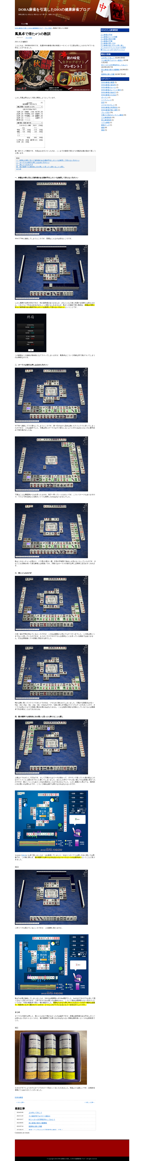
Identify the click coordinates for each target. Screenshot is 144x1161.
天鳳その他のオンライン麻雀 (112, 115)
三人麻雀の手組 (106, 35)
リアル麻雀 (105, 122)
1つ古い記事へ (20, 1102)
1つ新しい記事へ (89, 1102)
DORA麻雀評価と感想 (109, 110)
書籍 (103, 127)
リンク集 (24, 24)
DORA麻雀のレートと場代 (111, 90)
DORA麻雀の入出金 (108, 95)
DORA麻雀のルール (108, 87)
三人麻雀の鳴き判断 (108, 39)
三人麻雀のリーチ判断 (109, 37)
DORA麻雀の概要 (107, 82)
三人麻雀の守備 (106, 41)
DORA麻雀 (19, 1097)
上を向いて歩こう (35, 1112)
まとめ (18, 169)
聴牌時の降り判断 (35, 1126)
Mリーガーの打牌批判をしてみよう (42, 1119)
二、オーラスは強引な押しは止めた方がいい (33, 162)
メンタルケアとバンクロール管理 (113, 47)
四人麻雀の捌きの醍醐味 (38, 1123)
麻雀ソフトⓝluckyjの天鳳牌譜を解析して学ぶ (46, 1130)
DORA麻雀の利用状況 (109, 107)
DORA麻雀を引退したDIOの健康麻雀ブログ (54, 9)
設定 (103, 102)
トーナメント (106, 100)
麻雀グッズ (105, 125)
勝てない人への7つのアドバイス (113, 50)
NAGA (24, 855)
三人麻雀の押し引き (108, 43)
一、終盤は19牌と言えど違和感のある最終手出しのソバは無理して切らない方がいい (48, 160)
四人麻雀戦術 (106, 120)
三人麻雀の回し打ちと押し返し (112, 45)
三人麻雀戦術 (106, 117)
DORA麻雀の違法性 (108, 85)
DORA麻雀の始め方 (108, 92)
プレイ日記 (48, 28)
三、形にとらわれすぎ (24, 165)
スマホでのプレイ (108, 105)
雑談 (103, 130)
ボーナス (104, 97)
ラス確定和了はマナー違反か (39, 1116)
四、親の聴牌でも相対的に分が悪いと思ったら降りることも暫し (40, 167)
